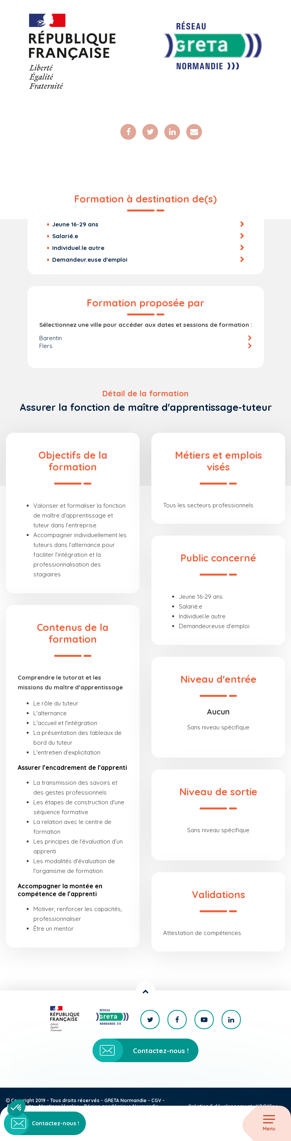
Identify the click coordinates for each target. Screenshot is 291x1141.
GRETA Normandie (125, 1100)
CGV (156, 1100)
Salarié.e (65, 236)
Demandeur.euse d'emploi (89, 259)
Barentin (50, 338)
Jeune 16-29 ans (75, 224)
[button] (16, 1108)
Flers (46, 346)
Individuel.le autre (78, 248)
